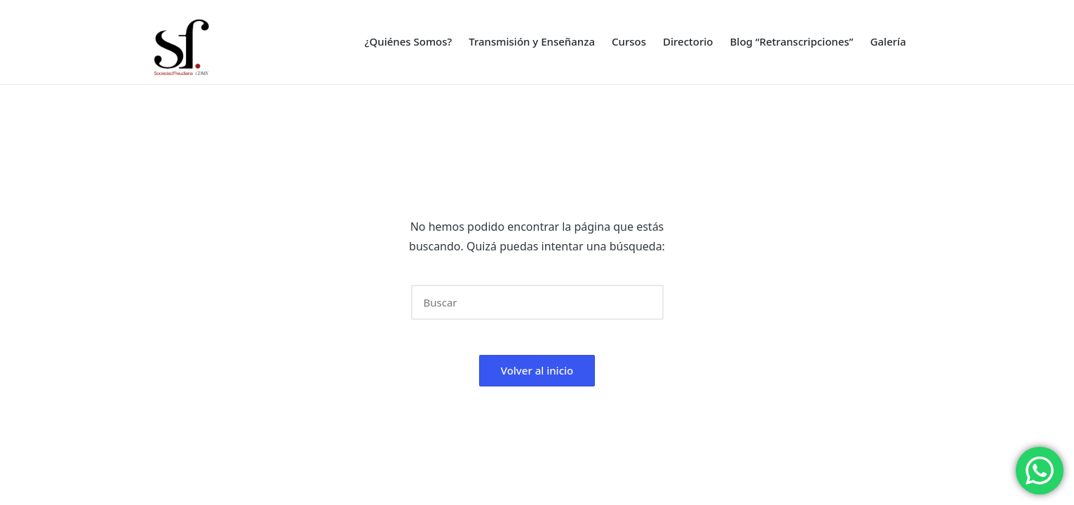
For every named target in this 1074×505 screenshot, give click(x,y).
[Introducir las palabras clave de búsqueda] (537, 302)
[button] (644, 302)
